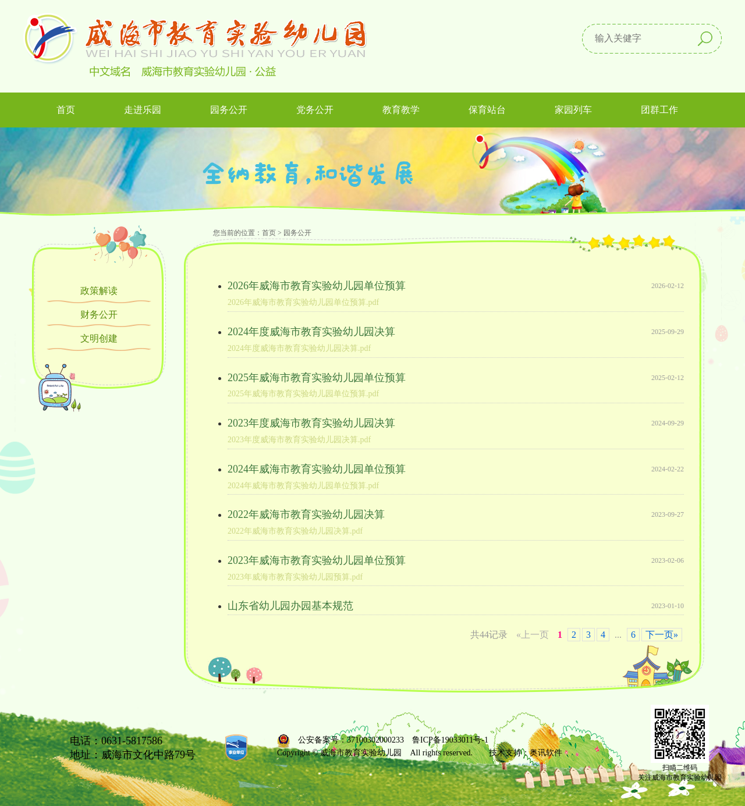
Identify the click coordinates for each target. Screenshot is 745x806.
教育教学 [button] (401, 110)
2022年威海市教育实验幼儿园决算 (306, 514)
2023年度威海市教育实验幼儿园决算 (311, 423)
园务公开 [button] (228, 110)
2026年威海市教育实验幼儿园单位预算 (317, 286)
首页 (65, 110)
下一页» (661, 635)
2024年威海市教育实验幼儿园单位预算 (317, 469)
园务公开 (297, 233)
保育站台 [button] (487, 110)
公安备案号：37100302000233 (351, 740)
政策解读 (99, 291)
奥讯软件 (546, 752)
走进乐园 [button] (142, 110)
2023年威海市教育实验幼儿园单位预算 (317, 560)
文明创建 (99, 338)
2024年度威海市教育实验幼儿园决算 (311, 332)
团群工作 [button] (659, 110)
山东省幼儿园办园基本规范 (290, 606)
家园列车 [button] (573, 110)
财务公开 (99, 314)
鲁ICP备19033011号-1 (450, 740)
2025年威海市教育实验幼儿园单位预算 (317, 378)
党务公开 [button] (315, 110)
